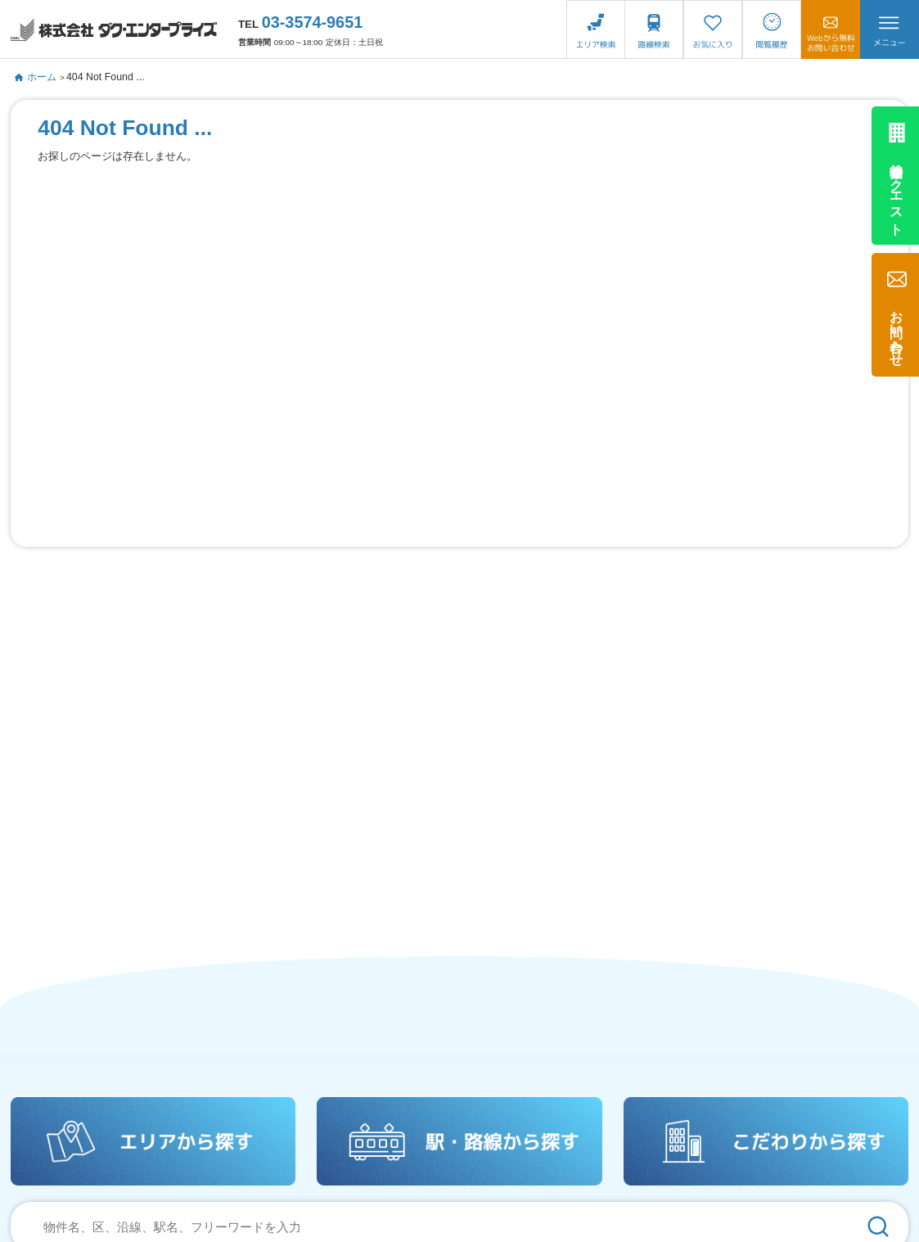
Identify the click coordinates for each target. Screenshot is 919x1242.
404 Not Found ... (105, 77)
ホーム (35, 77)
